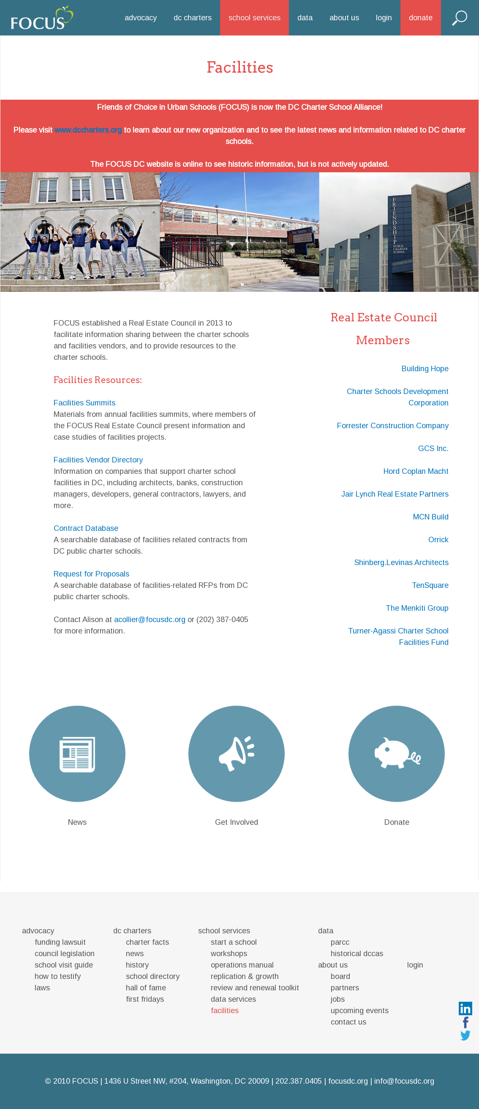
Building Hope (425, 368)
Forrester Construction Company (393, 425)
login (384, 18)
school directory (153, 976)
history (137, 965)
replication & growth (245, 976)
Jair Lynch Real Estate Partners (395, 494)
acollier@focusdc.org (149, 619)
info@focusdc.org (404, 1081)
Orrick (438, 539)
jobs (338, 999)
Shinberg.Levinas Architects (401, 562)
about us (344, 18)
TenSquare (430, 585)
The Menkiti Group (417, 608)
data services (233, 999)
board (340, 976)
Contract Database (86, 528)
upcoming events (360, 1010)
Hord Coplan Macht (416, 471)
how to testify (58, 976)
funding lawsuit (60, 942)
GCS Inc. (433, 448)
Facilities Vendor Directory (98, 460)
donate (421, 18)
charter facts (147, 942)
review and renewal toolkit (255, 988)
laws (42, 988)
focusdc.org (348, 1081)
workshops (229, 953)
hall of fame (146, 988)
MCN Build (431, 517)
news (135, 953)
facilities (225, 1010)
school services (254, 18)
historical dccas (357, 953)
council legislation (65, 953)
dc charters (193, 18)
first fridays (145, 999)
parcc (340, 942)
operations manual (242, 965)
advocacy (141, 18)
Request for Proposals (91, 574)
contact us (348, 1022)
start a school (234, 942)
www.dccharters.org (88, 130)
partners (345, 988)
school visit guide (64, 965)
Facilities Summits (84, 403)
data (305, 18)
